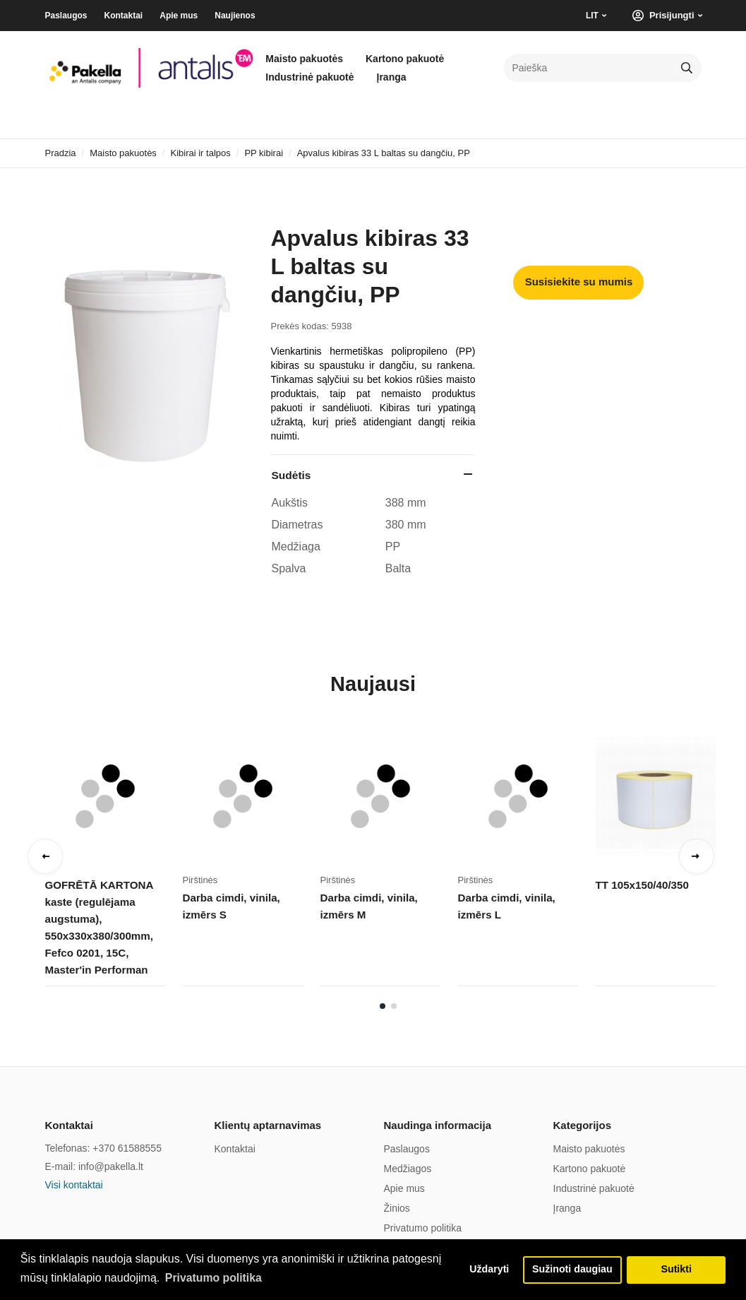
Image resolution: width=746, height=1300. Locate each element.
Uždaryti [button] (487, 1269)
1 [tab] (382, 1006)
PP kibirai (263, 153)
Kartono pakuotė (405, 58)
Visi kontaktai (74, 1184)
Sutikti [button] (676, 1269)
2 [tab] (394, 1006)
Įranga (392, 77)
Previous (45, 856)
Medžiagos (408, 1168)
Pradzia (60, 153)
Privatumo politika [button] (214, 1278)
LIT (592, 15)
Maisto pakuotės (304, 58)
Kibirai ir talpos (201, 153)
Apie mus (179, 15)
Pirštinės (200, 880)
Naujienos (235, 15)
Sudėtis (291, 475)
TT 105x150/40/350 (642, 885)
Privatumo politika (423, 1228)
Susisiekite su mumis (579, 282)
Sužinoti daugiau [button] (571, 1269)
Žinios (397, 1208)
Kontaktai (123, 15)
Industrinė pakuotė (309, 77)
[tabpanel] (114, 860)
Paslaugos (66, 15)
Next (696, 856)
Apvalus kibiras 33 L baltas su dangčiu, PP (383, 153)
